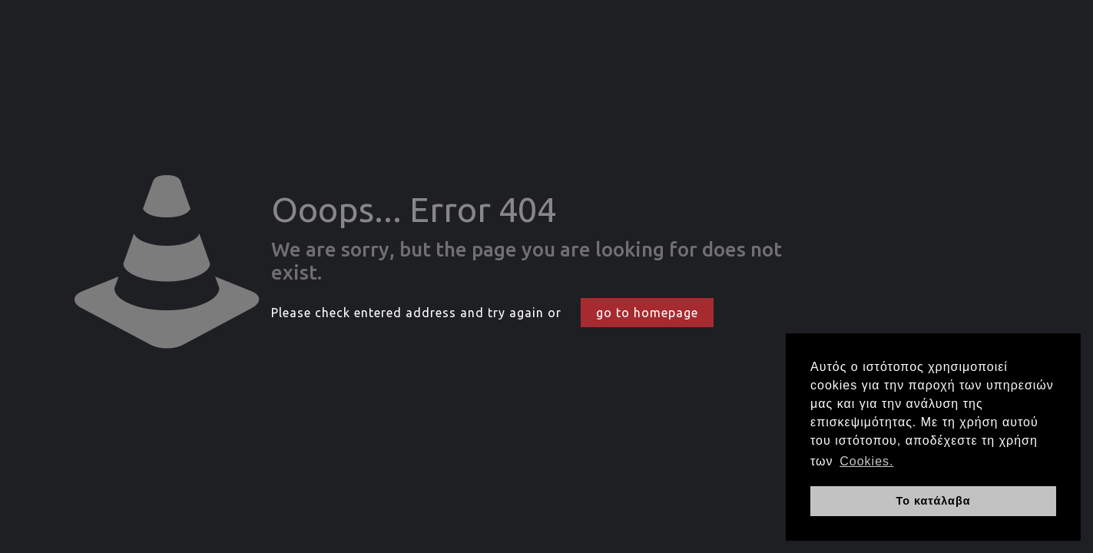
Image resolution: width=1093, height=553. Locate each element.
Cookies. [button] (866, 461)
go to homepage (647, 313)
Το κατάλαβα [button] (933, 501)
